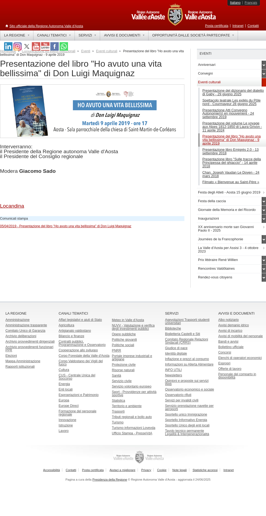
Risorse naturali (123, 370)
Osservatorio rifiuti (178, 395)
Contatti (253, 26)
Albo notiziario (228, 320)
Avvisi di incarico (230, 331)
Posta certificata (216, 26)
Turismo (117, 422)
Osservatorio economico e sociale (189, 389)
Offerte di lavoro (229, 369)
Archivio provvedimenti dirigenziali (30, 341)
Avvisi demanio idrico (233, 325)
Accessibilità (51, 470)
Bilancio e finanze (71, 336)
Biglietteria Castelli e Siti (182, 334)
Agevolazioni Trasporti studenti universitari (187, 321)
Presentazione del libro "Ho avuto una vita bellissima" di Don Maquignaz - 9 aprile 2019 (231, 139)
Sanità (116, 375)
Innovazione (67, 420)
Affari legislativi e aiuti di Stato (80, 320)
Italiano (235, 3)
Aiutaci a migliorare (122, 470)
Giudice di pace (176, 348)
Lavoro (64, 431)
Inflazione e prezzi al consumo (187, 359)
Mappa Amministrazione (22, 361)
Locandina (12, 206)
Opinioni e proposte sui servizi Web (187, 382)
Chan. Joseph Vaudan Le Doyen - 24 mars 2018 (230, 174)
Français (251, 3)
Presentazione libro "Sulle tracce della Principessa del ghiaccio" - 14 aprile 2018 (231, 162)
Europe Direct (69, 406)
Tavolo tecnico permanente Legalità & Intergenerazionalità (187, 432)
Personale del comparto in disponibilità (237, 375)
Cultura (64, 370)
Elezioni (11, 356)
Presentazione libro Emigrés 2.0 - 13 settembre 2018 (230, 151)
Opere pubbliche (124, 334)
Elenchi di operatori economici (240, 358)
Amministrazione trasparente (26, 325)
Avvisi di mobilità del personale (240, 336)
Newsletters (173, 375)
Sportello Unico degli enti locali (187, 425)
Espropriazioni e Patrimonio (79, 395)
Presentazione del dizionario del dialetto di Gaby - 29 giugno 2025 (233, 92)
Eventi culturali (106, 51)
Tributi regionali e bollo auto (132, 417)
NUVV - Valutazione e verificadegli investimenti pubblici (133, 327)
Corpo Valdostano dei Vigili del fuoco (81, 362)
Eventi (85, 51)
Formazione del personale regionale (78, 412)
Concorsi (224, 352)
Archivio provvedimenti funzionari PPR (29, 348)
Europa (64, 400)
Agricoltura (66, 325)
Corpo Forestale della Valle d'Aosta (84, 356)
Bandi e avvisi (228, 341)
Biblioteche (173, 328)
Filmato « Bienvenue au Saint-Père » (230, 182)
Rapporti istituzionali (20, 366)
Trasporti (118, 411)
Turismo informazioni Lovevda (133, 428)
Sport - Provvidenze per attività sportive (134, 393)
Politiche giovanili (124, 340)
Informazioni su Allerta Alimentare (189, 364)
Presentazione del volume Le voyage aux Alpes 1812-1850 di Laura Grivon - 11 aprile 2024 (232, 126)
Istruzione (66, 425)
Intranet (237, 26)
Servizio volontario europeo (131, 386)
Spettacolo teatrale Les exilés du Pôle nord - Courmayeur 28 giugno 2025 (231, 102)
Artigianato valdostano (75, 331)
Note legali (179, 470)
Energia (64, 384)
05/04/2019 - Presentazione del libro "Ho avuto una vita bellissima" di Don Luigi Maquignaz (65, 226)
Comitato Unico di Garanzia (25, 331)
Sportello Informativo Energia (186, 420)
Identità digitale (176, 353)
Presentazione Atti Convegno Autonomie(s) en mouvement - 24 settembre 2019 (228, 113)
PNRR (116, 350)
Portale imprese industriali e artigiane (132, 357)
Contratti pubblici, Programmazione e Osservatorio (82, 343)
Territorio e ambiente (126, 406)
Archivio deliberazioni (20, 336)
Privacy (146, 470)
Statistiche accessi (205, 470)
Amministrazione (17, 320)
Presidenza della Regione (109, 479)
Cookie (161, 470)
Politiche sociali (123, 345)
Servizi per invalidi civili (182, 400)
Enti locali (66, 389)
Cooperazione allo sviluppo (78, 350)
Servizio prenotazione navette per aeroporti (189, 407)
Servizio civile (122, 381)
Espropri (224, 363)
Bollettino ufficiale (230, 347)
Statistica (118, 401)
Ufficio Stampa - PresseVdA (132, 433)
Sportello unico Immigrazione (186, 414)
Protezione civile (123, 365)
